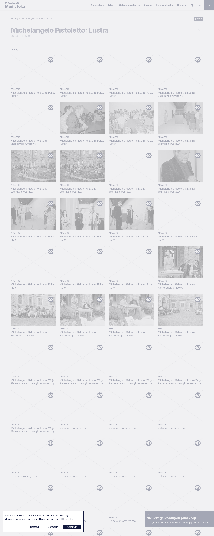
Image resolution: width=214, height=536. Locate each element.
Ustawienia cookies (111, 530)
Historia (181, 5)
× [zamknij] (149, 513)
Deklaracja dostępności (162, 427)
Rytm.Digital (197, 530)
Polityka (157, 422)
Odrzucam (53, 527)
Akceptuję (72, 527)
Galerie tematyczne (129, 5)
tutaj (70, 519)
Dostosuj (34, 527)
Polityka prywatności (160, 412)
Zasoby (148, 5)
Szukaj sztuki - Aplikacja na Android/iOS (172, 438)
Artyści (111, 5)
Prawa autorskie (164, 5)
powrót (198, 18)
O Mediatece (97, 5)
